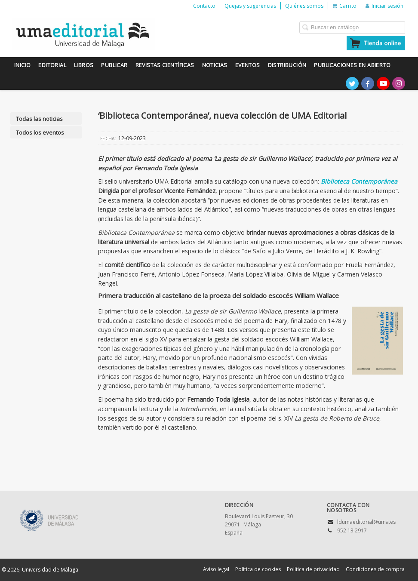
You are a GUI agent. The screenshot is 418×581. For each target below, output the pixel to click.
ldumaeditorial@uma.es (366, 522)
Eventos (247, 65)
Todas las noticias (39, 119)
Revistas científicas (164, 65)
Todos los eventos (40, 132)
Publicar (114, 65)
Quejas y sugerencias (250, 5)
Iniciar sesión (384, 5)
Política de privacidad (313, 569)
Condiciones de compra (375, 569)
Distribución (287, 65)
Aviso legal (216, 569)
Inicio (22, 65)
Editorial (52, 65)
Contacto (204, 5)
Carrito (344, 5)
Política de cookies (258, 569)
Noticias (214, 65)
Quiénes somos (304, 5)
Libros (83, 65)
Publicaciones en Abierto (352, 65)
